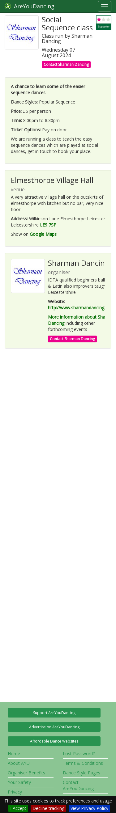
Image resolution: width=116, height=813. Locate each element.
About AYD (19, 763)
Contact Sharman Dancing (66, 64)
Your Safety (19, 782)
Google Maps (43, 234)
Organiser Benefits (26, 773)
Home (14, 753)
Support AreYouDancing (54, 712)
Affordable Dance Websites (54, 741)
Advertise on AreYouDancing (54, 727)
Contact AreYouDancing (78, 785)
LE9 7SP (48, 225)
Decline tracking (48, 808)
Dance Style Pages (81, 773)
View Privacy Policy (89, 808)
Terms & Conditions (83, 763)
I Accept (18, 808)
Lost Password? (79, 753)
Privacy (15, 792)
